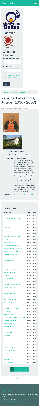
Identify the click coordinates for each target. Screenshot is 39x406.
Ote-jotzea (7, 311)
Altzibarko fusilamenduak (12, 236)
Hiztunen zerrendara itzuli (9, 379)
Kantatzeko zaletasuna (11, 326)
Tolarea (6, 275)
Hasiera (5, 92)
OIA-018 (23, 195)
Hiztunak (23, 92)
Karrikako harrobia (10, 272)
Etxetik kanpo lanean (10, 350)
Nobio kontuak (8, 362)
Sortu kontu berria (13, 75)
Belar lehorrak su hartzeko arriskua (15, 317)
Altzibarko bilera (9, 359)
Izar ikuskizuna (8, 278)
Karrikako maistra (9, 293)
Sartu (6, 84)
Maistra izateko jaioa (10, 299)
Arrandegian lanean (10, 242)
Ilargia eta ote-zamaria (11, 308)
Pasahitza (7, 67)
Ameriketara (8, 332)
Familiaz (6, 239)
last (26, 369)
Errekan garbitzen (9, 287)
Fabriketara (7, 353)
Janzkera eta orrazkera (11, 269)
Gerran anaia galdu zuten (12, 218)
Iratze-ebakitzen (9, 314)
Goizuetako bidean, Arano (12, 245)
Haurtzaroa (7, 227)
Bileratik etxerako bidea (11, 254)
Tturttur (6, 391)
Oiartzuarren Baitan (9, 3)
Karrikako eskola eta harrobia (13, 248)
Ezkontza (7, 335)
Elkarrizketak (14, 92)
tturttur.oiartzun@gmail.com (10, 401)
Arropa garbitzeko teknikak (12, 251)
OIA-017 (17, 195)
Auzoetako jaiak (9, 323)
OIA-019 (30, 195)
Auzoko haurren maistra (11, 260)
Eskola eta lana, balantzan (12, 284)
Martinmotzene (9, 302)
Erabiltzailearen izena (11, 59)
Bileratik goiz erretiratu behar (13, 320)
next (20, 369)
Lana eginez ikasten (10, 347)
